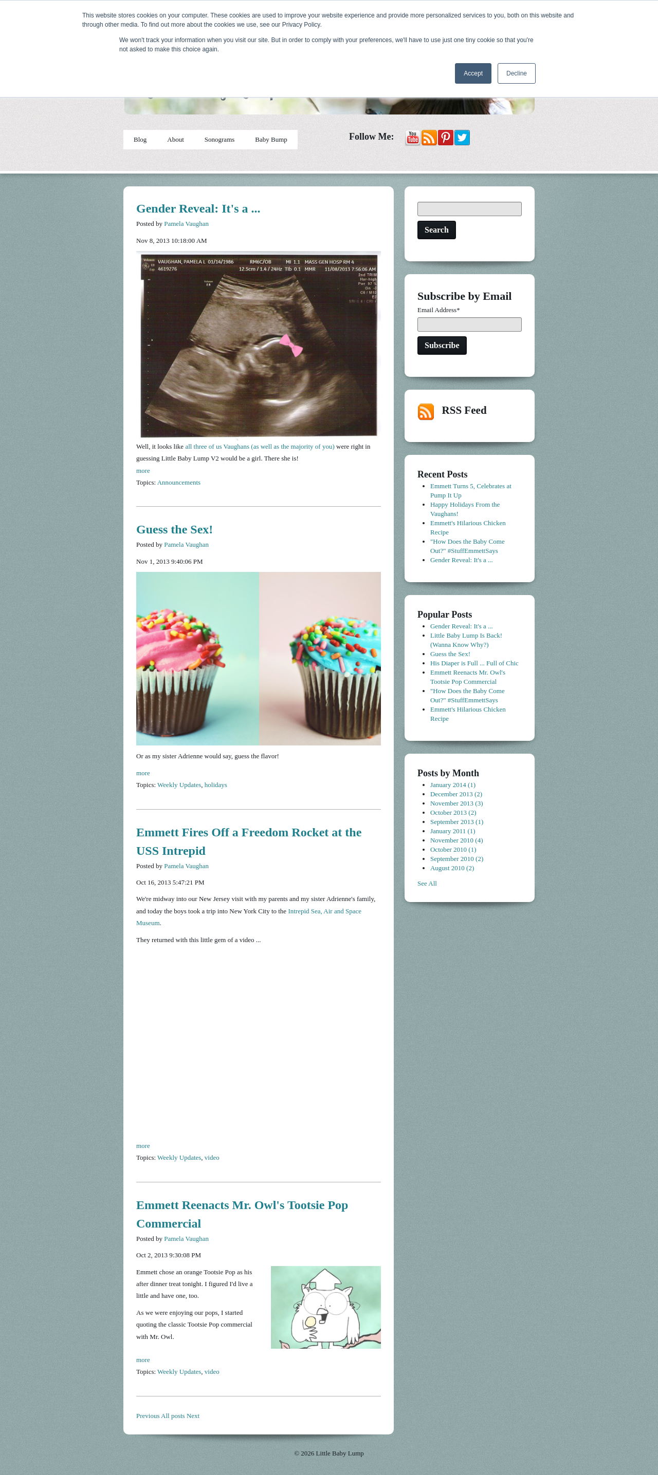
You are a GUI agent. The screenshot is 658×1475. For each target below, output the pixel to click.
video (212, 1157)
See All (427, 883)
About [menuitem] (175, 139)
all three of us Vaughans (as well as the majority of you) (259, 446)
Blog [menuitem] (140, 139)
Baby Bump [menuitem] (271, 139)
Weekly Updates (179, 785)
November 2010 (456, 840)
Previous (148, 1416)
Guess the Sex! (174, 529)
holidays (216, 785)
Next (193, 1416)
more (143, 470)
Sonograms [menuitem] (220, 139)
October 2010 (453, 849)
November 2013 (456, 803)
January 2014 (453, 785)
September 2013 (456, 822)
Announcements (178, 482)
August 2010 (452, 868)
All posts (173, 1416)
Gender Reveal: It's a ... (198, 208)
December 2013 (456, 794)
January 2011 (453, 831)
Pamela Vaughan (186, 223)
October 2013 (453, 812)
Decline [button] (516, 73)
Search (437, 229)
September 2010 (456, 859)
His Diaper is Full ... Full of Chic (474, 663)
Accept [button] (473, 73)
